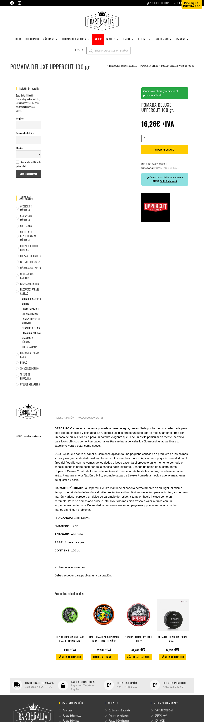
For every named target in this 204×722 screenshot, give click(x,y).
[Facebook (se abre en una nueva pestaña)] (13, 3)
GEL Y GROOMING (30, 316)
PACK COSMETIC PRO (29, 286)
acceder (69, 578)
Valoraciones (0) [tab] (90, 420)
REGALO (23, 365)
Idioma (19, 150)
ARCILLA (25, 306)
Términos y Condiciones (118, 718)
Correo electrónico (25, 135)
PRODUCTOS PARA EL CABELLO (29, 294)
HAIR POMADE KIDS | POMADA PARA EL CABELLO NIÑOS (104, 641)
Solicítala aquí (168, 183)
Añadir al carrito (164, 151)
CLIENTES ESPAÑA (127, 685)
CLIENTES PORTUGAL (175, 685)
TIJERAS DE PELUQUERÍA (25, 379)
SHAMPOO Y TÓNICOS (27, 342)
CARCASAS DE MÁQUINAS (26, 220)
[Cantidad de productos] (144, 140)
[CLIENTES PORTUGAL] (155, 687)
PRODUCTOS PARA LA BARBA (29, 357)
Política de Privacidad (72, 718)
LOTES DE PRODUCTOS (30, 264)
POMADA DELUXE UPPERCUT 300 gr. (138, 641)
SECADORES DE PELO (29, 371)
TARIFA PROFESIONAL (164, 713)
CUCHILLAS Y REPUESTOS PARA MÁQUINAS (28, 238)
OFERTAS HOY (161, 718)
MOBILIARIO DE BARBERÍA (27, 278)
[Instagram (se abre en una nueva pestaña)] (19, 3)
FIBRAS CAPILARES (30, 311)
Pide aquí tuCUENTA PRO (192, 5)
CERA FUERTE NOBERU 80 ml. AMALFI (172, 641)
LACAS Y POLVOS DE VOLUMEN (31, 323)
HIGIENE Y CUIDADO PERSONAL (29, 250)
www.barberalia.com (32, 438)
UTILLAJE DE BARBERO (30, 387)
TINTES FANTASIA (29, 349)
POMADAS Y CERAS (31, 335)
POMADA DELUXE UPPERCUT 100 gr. (177, 68)
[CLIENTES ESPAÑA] (109, 687)
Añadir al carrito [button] (69, 659)
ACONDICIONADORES (31, 301)
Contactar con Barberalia (119, 713)
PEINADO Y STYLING (31, 330)
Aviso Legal (67, 713)
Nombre (19, 121)
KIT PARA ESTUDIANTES (30, 258)
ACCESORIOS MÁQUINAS (26, 211)
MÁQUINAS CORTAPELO (30, 270)
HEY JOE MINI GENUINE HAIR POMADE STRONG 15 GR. (70, 641)
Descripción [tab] (66, 420)
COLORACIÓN (26, 228)
